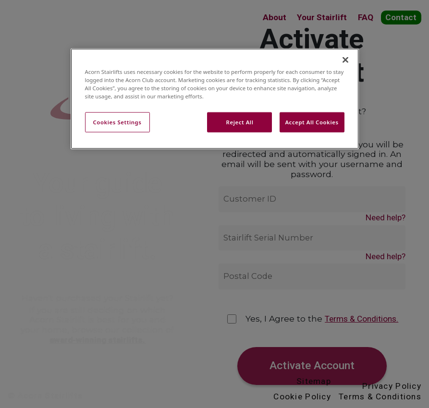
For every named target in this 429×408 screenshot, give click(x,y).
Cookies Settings (117, 121)
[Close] (345, 59)
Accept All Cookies (311, 121)
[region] (215, 98)
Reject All (240, 121)
